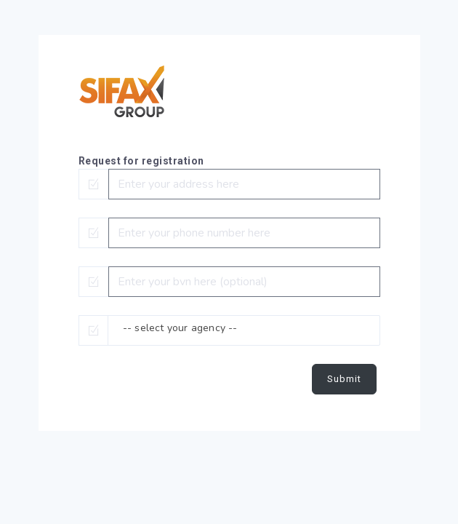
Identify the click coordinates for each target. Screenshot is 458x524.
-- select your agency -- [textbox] (180, 328)
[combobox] (244, 330)
